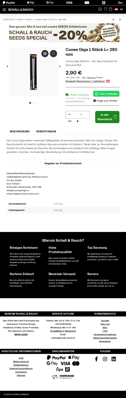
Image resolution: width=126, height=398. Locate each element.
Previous (7, 66)
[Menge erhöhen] (77, 121)
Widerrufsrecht (21, 361)
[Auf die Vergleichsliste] (45, 53)
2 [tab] (33, 103)
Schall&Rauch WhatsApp (63, 331)
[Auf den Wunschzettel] (53, 53)
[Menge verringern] (69, 114)
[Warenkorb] (110, 9)
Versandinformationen (105, 334)
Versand (91, 77)
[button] (100, 9)
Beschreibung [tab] (20, 131)
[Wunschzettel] (105, 9)
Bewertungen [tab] (46, 131)
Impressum (21, 372)
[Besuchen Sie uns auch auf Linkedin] (114, 360)
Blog (105, 327)
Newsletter (105, 341)
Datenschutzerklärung (21, 368)
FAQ (105, 331)
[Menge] (81, 114)
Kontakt (105, 320)
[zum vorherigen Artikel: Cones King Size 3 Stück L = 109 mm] (113, 19)
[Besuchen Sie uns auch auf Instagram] (105, 360)
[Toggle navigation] (4, 8)
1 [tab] (30, 103)
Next (60, 66)
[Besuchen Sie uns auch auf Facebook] (96, 360)
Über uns (105, 324)
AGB (21, 358)
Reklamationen (21, 365)
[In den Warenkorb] (107, 117)
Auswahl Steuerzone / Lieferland (88, 81)
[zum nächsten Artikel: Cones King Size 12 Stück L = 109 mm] (120, 19)
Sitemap (21, 375)
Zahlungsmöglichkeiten (105, 338)
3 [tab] (37, 103)
